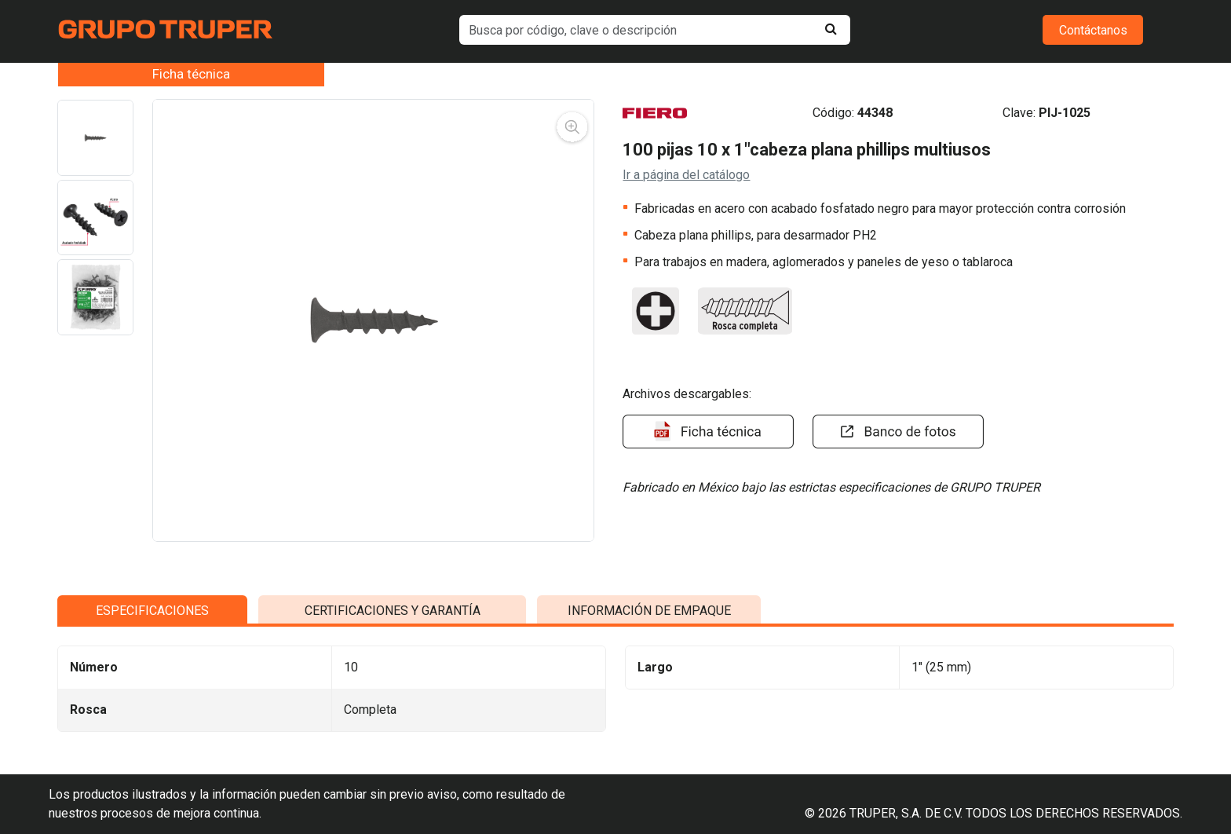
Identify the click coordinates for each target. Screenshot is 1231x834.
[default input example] (655, 30)
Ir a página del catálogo (686, 174)
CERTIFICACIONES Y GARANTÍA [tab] (392, 745)
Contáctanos (1093, 30)
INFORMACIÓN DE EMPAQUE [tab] (649, 745)
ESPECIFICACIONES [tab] (152, 745)
